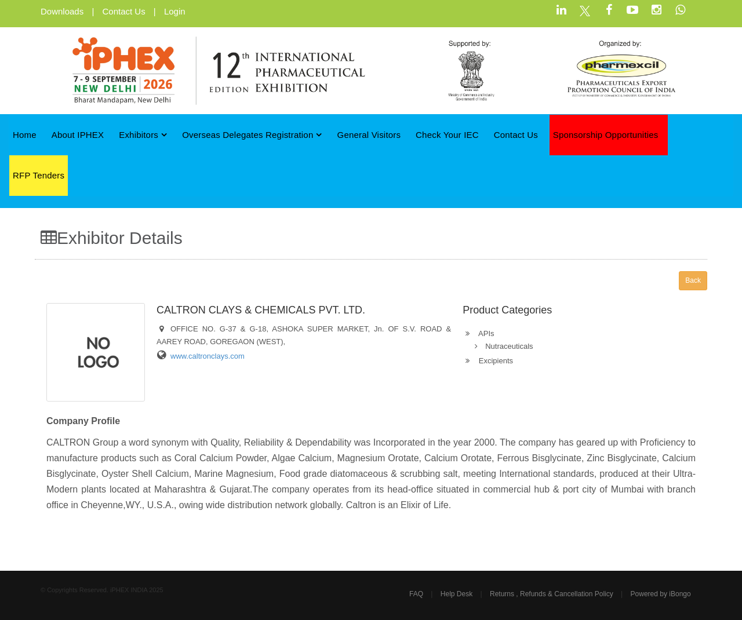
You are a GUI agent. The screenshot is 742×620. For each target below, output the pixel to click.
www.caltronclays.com (207, 356)
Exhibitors (143, 135)
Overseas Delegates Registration (252, 135)
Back (693, 280)
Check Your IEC (447, 135)
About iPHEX (78, 135)
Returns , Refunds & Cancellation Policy (551, 594)
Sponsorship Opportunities (606, 135)
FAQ (416, 594)
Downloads (62, 11)
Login (175, 11)
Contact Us (123, 11)
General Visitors (369, 135)
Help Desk (456, 594)
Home (25, 135)
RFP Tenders (38, 175)
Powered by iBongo (661, 594)
